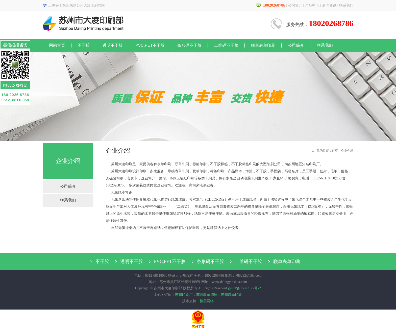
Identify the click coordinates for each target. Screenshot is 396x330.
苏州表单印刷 (231, 295)
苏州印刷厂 (184, 295)
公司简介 (295, 5)
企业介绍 (347, 150)
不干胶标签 (219, 164)
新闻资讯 (329, 5)
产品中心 (312, 5)
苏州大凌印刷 (121, 164)
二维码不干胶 (226, 45)
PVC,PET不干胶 (150, 45)
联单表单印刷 (263, 45)
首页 (335, 150)
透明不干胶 (113, 45)
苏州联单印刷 (206, 295)
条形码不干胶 (189, 45)
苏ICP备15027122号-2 (244, 288)
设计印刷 (139, 171)
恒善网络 (207, 301)
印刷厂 (314, 164)
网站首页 (57, 45)
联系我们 (346, 5)
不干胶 (84, 45)
